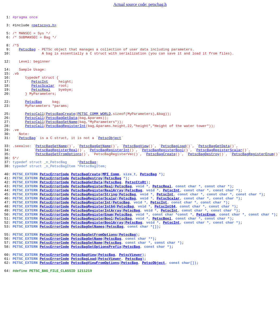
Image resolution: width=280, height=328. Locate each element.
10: (7, 61)
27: (7, 143)
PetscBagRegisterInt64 (93, 244)
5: (7, 37)
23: (7, 124)
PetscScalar (42, 99)
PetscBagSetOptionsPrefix (96, 293)
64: (7, 322)
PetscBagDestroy (203, 182)
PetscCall (34, 133)
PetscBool (162, 259)
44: (7, 225)
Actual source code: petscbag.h (140, 4)
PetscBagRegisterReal (56, 177)
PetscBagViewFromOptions (95, 312)
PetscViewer (130, 302)
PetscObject (109, 162)
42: (7, 215)
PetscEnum (205, 254)
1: (7, 17)
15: (7, 85)
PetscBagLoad (173, 172)
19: (7, 104)
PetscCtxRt (135, 215)
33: (7, 172)
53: (7, 269)
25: (7, 133)
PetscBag (27, 56)
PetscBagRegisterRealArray (97, 225)
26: (7, 138)
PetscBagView (135, 172)
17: (7, 95)
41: (7, 211)
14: (7, 80)
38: (7, 196)
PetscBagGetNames (87, 269)
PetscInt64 (164, 244)
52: (7, 264)
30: (7, 157)
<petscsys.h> (43, 27)
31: (7, 162)
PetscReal (40, 104)
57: (7, 288)
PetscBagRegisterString (94, 230)
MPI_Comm (110, 206)
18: (7, 99)
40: (7, 206)
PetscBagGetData (61, 138)
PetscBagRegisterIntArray (96, 249)
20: (7, 109)
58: (7, 293)
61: (7, 307)
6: (7, 41)
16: (7, 90)
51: (7, 259)
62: (7, 312)
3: (7, 27)
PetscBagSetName (61, 143)
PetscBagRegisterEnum (253, 182)
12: (7, 70)
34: (7, 177)
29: (7, 153)
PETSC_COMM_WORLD (94, 133)
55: (7, 278)
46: (7, 235)
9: (7, 56)
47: (7, 240)
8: (7, 51)
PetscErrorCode (54, 206)
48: (7, 244)
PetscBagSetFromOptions (59, 182)
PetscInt (39, 95)
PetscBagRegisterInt (66, 148)
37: (7, 191)
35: (7, 182)
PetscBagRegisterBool (163, 177)
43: (7, 220)
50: (7, 254)
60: (7, 302)
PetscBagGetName (95, 172)
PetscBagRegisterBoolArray (97, 264)
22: (7, 119)
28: (7, 148)
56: (7, 283)
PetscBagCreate (60, 133)
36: (7, 186)
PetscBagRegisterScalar (219, 177)
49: (7, 249)
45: (7, 230)
